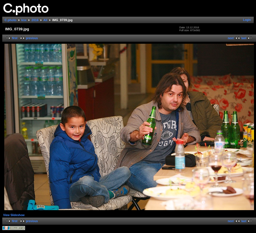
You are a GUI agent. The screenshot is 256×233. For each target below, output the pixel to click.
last (243, 38)
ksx (24, 20)
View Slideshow (14, 215)
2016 (34, 20)
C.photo (11, 20)
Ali (45, 20)
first (14, 38)
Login (247, 19)
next (231, 38)
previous (32, 38)
